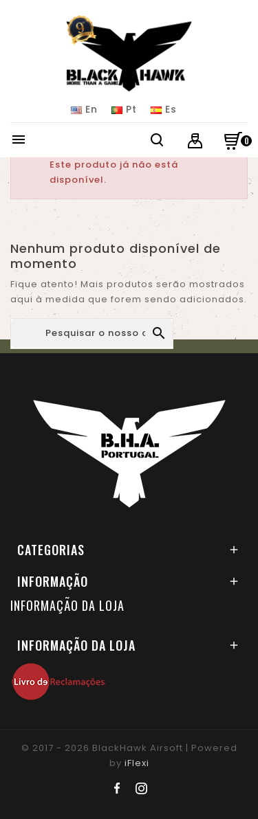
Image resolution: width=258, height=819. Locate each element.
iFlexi (137, 763)
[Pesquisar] (92, 333)
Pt (124, 109)
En (84, 109)
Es (164, 109)
